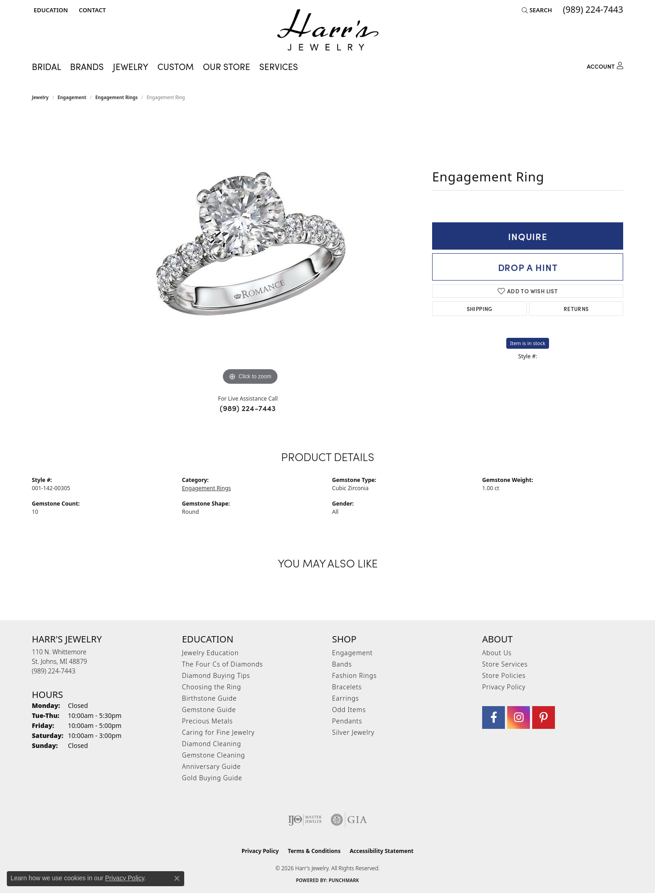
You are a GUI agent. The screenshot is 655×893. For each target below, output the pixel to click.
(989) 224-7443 (248, 407)
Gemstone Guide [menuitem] (209, 709)
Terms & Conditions (314, 851)
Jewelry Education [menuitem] (210, 652)
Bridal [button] (46, 66)
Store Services (505, 664)
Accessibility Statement (381, 851)
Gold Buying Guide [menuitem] (212, 777)
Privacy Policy (503, 686)
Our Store (226, 66)
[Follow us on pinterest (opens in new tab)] (543, 717)
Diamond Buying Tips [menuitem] (216, 675)
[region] (250, 251)
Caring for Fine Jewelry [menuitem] (218, 732)
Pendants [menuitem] (347, 721)
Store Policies (504, 675)
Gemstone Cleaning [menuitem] (213, 755)
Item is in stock (527, 343)
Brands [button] (87, 66)
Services (278, 66)
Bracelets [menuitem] (347, 686)
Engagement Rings (117, 97)
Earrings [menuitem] (345, 698)
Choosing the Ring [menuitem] (211, 686)
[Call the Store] (54, 671)
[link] (91, 10)
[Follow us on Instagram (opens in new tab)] (518, 717)
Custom (175, 66)
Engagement (72, 97)
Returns (576, 308)
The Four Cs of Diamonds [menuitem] (222, 664)
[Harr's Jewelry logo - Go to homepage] (328, 30)
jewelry (40, 97)
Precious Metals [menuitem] (207, 721)
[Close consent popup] (177, 878)
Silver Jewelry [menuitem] (353, 732)
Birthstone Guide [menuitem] (209, 698)
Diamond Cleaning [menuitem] (211, 743)
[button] (50, 10)
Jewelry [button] (130, 66)
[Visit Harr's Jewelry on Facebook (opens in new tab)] (493, 717)
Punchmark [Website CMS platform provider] (344, 880)
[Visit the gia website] (349, 819)
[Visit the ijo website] (305, 819)
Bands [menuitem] (342, 664)
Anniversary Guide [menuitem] (211, 766)
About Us (497, 652)
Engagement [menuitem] (352, 652)
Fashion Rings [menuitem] (354, 675)
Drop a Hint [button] (528, 267)
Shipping (480, 308)
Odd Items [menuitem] (349, 709)
